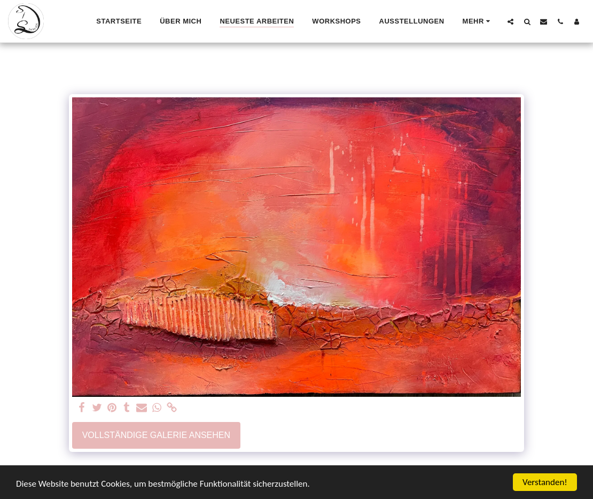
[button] (510, 21)
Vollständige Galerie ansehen (156, 435)
